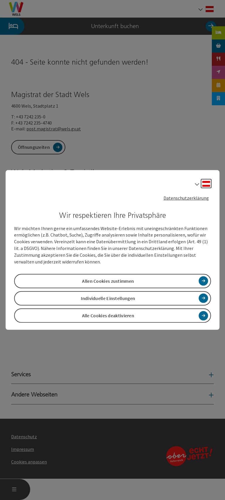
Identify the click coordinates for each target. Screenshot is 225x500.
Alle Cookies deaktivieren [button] (108, 315)
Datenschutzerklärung (186, 198)
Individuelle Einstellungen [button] (108, 298)
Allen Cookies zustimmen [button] (108, 281)
